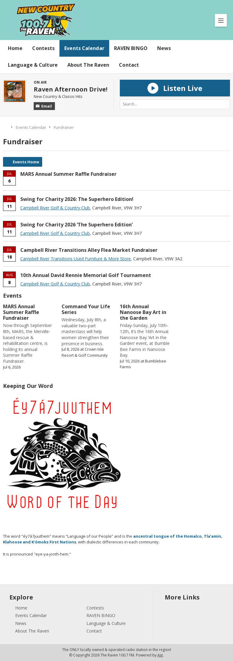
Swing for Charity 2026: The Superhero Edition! (76, 199)
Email (44, 106)
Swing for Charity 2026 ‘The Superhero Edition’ (76, 224)
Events (12, 295)
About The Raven (88, 65)
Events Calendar (84, 48)
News (164, 48)
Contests (43, 48)
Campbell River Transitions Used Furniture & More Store (75, 259)
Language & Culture (33, 65)
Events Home (26, 162)
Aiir (160, 655)
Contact (129, 65)
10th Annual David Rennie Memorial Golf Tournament (85, 275)
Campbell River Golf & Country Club (55, 208)
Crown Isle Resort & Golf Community (85, 352)
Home (15, 48)
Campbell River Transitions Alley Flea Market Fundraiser (88, 250)
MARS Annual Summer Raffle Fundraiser (68, 174)
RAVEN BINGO (130, 48)
